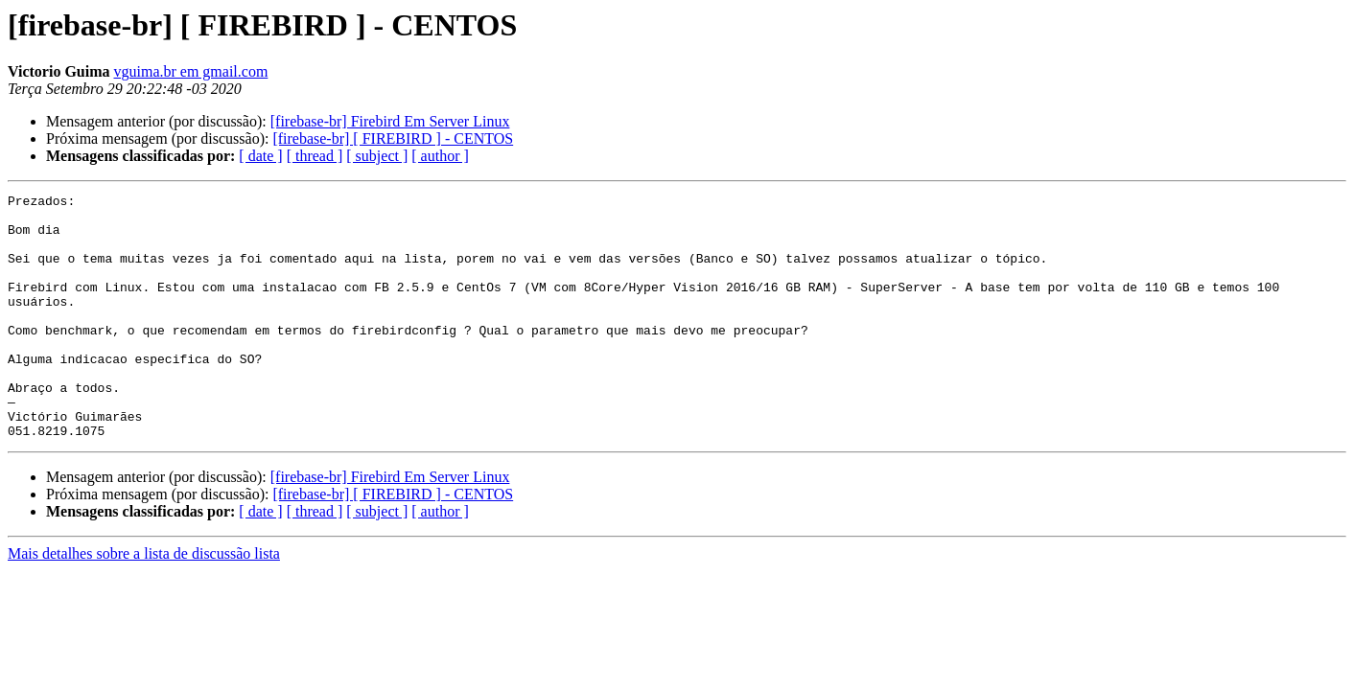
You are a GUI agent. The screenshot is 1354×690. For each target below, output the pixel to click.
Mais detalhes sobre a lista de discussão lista (144, 602)
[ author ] (440, 156)
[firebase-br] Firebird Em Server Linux (390, 121)
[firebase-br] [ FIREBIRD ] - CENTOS (392, 138)
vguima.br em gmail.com (191, 71)
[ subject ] (377, 156)
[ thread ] (315, 156)
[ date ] (260, 156)
